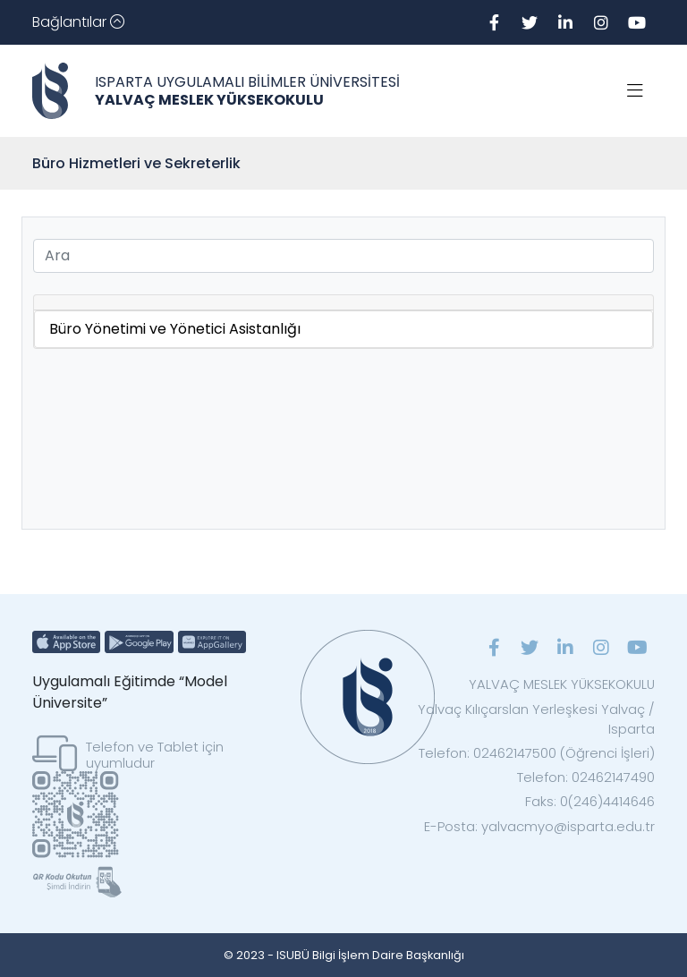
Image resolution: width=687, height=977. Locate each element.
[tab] (343, 302)
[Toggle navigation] (78, 22)
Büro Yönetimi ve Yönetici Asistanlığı (175, 329)
